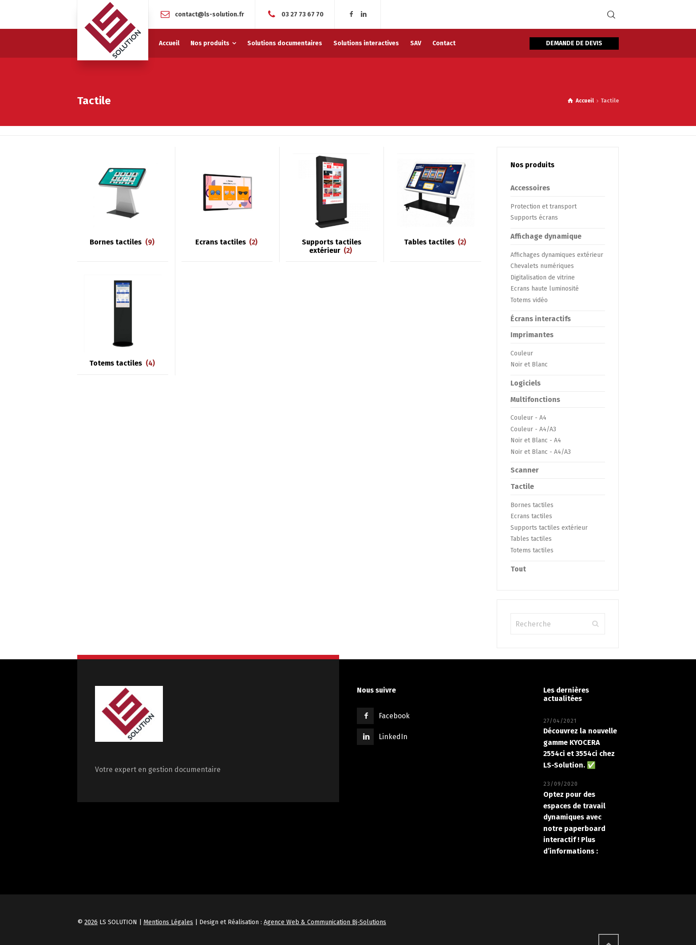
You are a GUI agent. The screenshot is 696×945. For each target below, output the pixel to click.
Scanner (524, 470)
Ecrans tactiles (531, 516)
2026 (91, 922)
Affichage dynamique (545, 236)
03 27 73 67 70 (302, 14)
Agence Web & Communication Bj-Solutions (325, 922)
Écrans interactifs (540, 319)
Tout (518, 569)
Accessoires (530, 188)
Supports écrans (534, 217)
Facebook (394, 716)
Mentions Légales (168, 922)
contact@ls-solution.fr (209, 14)
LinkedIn (393, 736)
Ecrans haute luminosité (544, 288)
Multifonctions (535, 399)
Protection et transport (543, 206)
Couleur (521, 353)
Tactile (522, 486)
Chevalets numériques (542, 266)
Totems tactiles (532, 550)
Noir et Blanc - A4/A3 (540, 452)
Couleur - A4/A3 (533, 429)
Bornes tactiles (532, 505)
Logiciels (525, 383)
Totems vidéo (529, 300)
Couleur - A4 (528, 417)
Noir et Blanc (529, 364)
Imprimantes (532, 335)
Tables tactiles (531, 539)
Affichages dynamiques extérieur (556, 255)
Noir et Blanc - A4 (535, 440)
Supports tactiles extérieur (549, 528)
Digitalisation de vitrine (542, 277)
